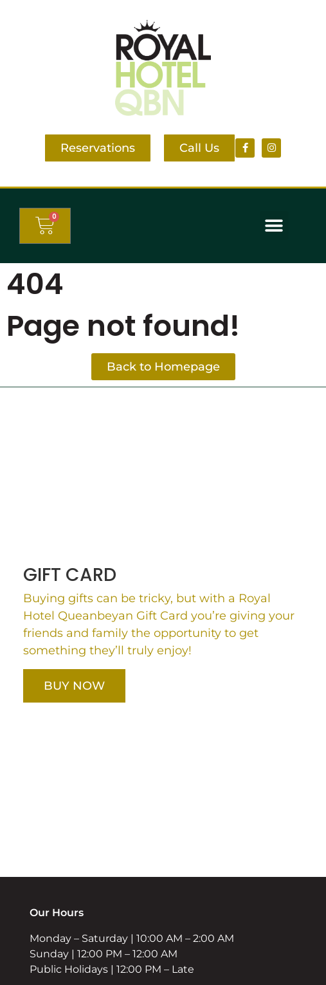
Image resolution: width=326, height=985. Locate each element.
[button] (274, 225)
